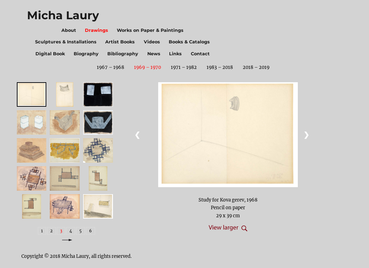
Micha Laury (63, 15)
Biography (86, 53)
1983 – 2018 (220, 67)
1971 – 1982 (184, 67)
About (68, 30)
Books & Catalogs (189, 41)
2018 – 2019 (256, 67)
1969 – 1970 (147, 67)
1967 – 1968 (110, 67)
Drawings (96, 30)
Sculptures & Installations (65, 41)
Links (175, 53)
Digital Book (50, 53)
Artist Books (120, 41)
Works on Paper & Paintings (150, 30)
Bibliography (122, 53)
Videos (152, 41)
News (153, 53)
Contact (200, 53)
